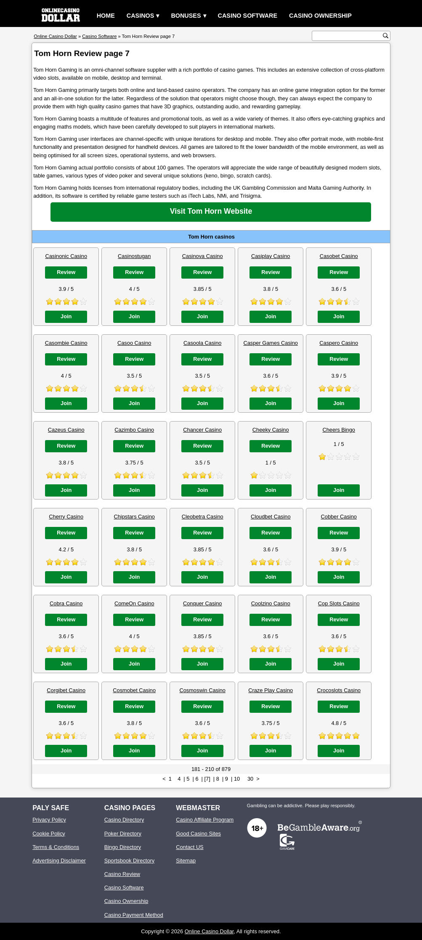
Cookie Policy (48, 833)
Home (106, 15)
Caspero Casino (338, 343)
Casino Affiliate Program (205, 819)
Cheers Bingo (338, 430)
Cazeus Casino (66, 430)
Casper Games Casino (270, 343)
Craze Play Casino (270, 690)
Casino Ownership (320, 15)
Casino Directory (124, 819)
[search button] (385, 35)
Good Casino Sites (198, 833)
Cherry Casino (66, 516)
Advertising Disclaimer (59, 860)
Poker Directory (122, 833)
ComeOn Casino (134, 603)
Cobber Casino (339, 516)
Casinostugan (134, 256)
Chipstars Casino (134, 516)
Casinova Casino (202, 256)
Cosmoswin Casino (202, 690)
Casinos (140, 15)
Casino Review (122, 874)
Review (66, 272)
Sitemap (186, 860)
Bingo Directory (122, 847)
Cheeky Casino (270, 430)
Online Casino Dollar (209, 931)
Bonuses (186, 15)
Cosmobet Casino (134, 690)
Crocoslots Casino (339, 690)
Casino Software (248, 15)
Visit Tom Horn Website (211, 211)
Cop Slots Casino (339, 603)
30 (250, 779)
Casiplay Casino (270, 256)
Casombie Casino (66, 343)
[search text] (348, 36)
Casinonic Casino (66, 256)
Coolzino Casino (270, 603)
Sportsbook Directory (129, 860)
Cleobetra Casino (202, 516)
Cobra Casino (66, 603)
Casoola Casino (202, 343)
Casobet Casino (339, 256)
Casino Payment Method (133, 915)
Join (66, 316)
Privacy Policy (49, 819)
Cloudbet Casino (271, 516)
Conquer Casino (202, 603)
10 (237, 779)
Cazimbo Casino (134, 430)
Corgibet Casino (66, 690)
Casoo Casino (134, 343)
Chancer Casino (202, 430)
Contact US (189, 847)
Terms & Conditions (55, 847)
